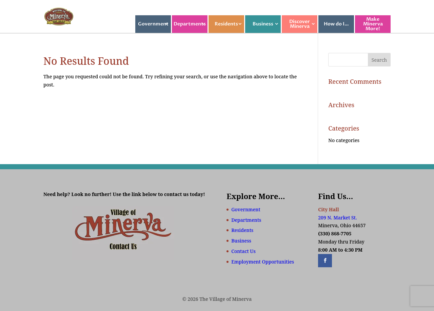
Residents (226, 24)
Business (263, 24)
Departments (190, 24)
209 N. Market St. (337, 217)
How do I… (336, 24)
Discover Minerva (299, 24)
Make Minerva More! (373, 24)
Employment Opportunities (262, 261)
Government (153, 24)
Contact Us (243, 251)
